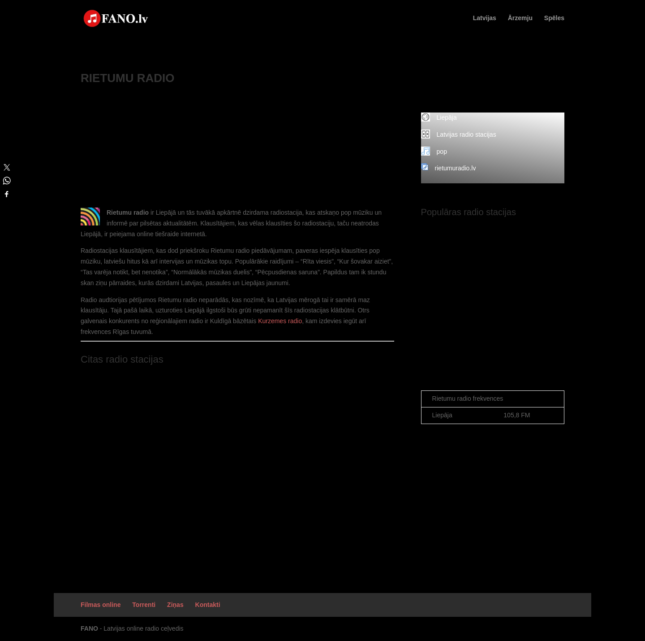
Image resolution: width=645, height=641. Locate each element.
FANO (89, 628)
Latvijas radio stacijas (466, 134)
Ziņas (175, 604)
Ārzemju (520, 18)
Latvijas (484, 18)
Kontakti (207, 604)
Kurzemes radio (280, 321)
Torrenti (143, 604)
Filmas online (100, 604)
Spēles (554, 18)
